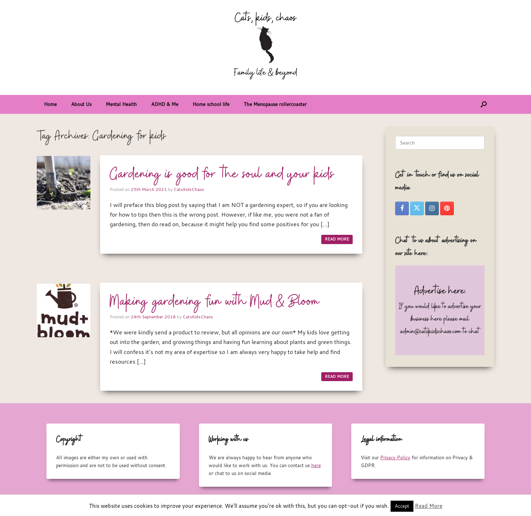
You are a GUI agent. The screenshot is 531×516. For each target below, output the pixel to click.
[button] (483, 104)
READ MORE (337, 239)
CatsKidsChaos (189, 189)
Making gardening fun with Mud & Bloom (215, 301)
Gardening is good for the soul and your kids (222, 174)
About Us (81, 104)
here (316, 465)
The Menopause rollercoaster (275, 104)
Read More (428, 505)
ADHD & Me (164, 104)
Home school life (211, 104)
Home (50, 104)
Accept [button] (402, 506)
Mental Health (121, 104)
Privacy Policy (395, 457)
